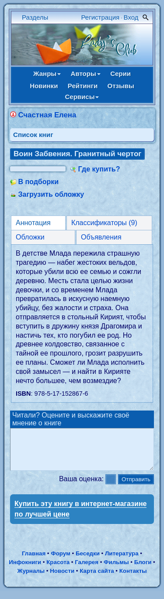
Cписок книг (33, 134)
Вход (131, 17)
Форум (60, 561)
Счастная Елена (47, 115)
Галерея (86, 570)
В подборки (38, 181)
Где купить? (99, 169)
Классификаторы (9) (104, 222)
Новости (62, 578)
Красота (58, 570)
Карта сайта (97, 578)
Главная (33, 561)
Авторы (86, 73)
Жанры (47, 73)
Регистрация (100, 17)
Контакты (133, 578)
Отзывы (121, 85)
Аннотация (33, 222)
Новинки (44, 85)
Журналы (31, 578)
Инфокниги (25, 570)
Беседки (88, 561)
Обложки (30, 237)
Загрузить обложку (51, 194)
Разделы (35, 17)
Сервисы (82, 96)
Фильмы (116, 570)
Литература (122, 561)
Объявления (101, 237)
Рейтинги (83, 85)
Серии (120, 73)
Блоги (143, 570)
